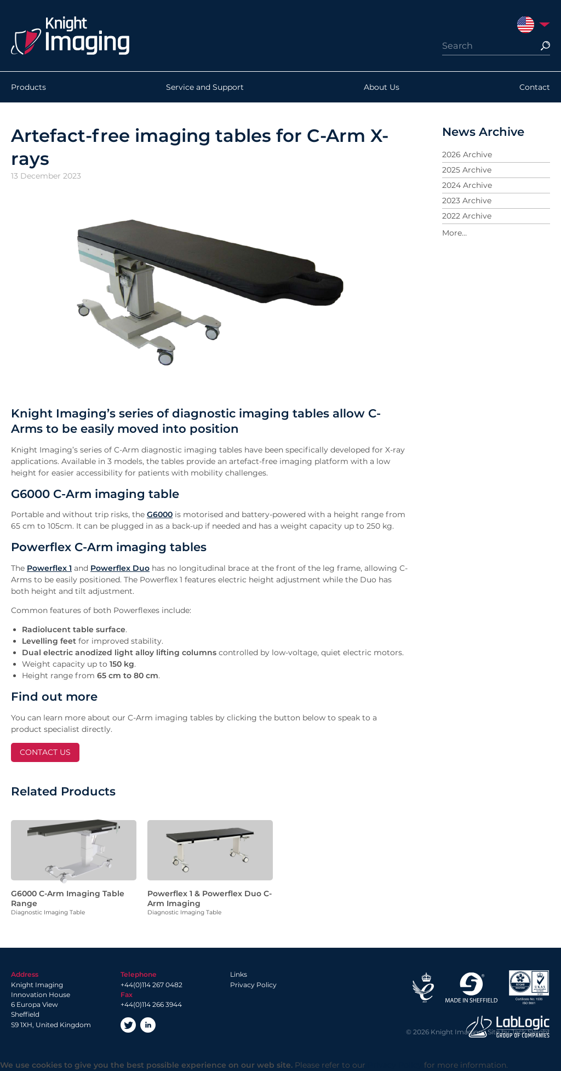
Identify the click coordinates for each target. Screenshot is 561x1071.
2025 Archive (466, 170)
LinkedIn (148, 1025)
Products (28, 87)
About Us (381, 87)
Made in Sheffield (471, 987)
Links (238, 974)
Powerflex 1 (49, 568)
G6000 (160, 514)
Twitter (128, 1025)
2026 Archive (467, 154)
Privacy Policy (253, 985)
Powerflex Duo (120, 568)
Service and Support (205, 87)
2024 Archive (467, 185)
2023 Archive (466, 200)
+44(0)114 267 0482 (151, 985)
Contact (534, 87)
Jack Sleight (530, 1032)
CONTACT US (45, 752)
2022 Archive (466, 216)
